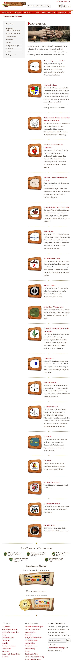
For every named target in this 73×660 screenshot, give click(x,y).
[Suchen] (48, 6)
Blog (4, 635)
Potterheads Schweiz (50, 85)
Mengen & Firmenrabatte (33, 638)
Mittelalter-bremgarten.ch (52, 482)
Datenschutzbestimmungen (34, 627)
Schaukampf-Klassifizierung (34, 657)
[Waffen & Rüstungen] (48, 12)
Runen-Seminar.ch (50, 382)
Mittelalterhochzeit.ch (51, 407)
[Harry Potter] (62, 12)
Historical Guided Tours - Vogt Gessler (56, 207)
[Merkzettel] (59, 6)
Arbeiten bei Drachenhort (10, 632)
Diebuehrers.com (49, 525)
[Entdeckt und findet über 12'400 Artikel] (38, 6)
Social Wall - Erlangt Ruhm (11, 654)
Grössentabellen (11, 37)
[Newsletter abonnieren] (68, 640)
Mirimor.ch (47, 436)
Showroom (9, 49)
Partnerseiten (6, 648)
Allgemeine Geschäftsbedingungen (13, 29)
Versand (8, 52)
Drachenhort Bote (8, 638)
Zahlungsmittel (11, 55)
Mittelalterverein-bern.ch (52, 504)
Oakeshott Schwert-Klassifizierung (31, 647)
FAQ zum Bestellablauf (13, 33)
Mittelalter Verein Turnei (52, 258)
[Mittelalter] (18, 12)
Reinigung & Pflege (12, 46)
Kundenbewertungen (9, 646)
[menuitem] (38, 6)
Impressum (9, 40)
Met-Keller (47, 461)
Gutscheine (28, 635)
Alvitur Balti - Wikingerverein (53, 307)
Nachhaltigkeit (30, 643)
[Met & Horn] (28, 12)
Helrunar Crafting (49, 285)
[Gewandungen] (7, 12)
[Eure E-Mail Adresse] (57, 640)
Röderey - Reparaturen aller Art (54, 61)
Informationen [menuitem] (62, 1)
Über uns (5, 657)
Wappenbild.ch (48, 358)
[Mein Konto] (64, 6)
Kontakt (8, 43)
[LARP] (36, 12)
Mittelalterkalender (31, 640)
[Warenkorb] (69, 6)
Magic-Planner (48, 231)
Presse (27, 651)
